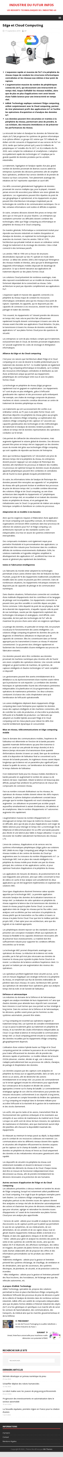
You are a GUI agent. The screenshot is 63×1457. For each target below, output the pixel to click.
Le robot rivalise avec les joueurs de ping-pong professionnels (29, 1391)
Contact (6, 1437)
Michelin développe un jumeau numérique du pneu (24, 1376)
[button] (59, 18)
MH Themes (47, 1449)
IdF (25, 31)
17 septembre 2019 (12, 31)
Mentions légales (10, 1441)
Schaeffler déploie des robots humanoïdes (21, 1383)
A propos (6, 1433)
